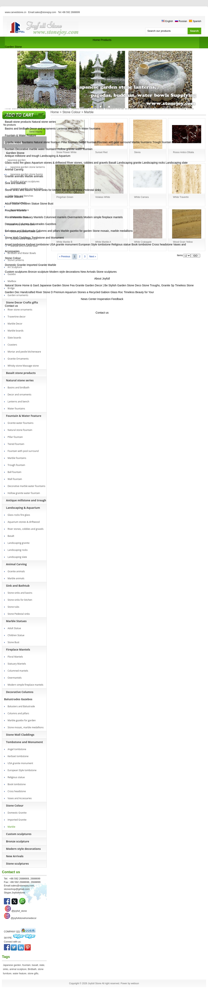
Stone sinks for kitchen (47, 189)
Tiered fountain (87, 142)
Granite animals (14, 176)
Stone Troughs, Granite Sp (158, 285)
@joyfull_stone (19, 911)
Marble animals (34, 176)
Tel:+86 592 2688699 (69, 12)
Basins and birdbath (17, 128)
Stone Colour (13, 258)
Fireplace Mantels (15, 210)
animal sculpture (18, 969)
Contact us (11, 305)
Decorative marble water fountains (36, 149)
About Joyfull (102, 278)
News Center (89, 299)
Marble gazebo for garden (76, 230)
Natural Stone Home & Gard (22, 285)
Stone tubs (68, 189)
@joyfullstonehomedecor (23, 918)
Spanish (195, 21)
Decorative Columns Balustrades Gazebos (30, 224)
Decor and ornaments (43, 128)
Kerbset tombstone (37, 244)
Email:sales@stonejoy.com (42, 12)
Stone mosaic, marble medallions (113, 230)
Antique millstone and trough (22, 155)
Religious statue (121, 244)
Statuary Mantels (33, 217)
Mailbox (12, 281)
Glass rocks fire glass (18, 162)
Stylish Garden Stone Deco (124, 285)
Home (96, 39)
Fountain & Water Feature (20, 135)
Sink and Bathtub (15, 183)
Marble (52, 264)
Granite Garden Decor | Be (91, 285)
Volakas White (102, 197)
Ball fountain (179, 142)
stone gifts (33, 973)
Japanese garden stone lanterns (27, 167)
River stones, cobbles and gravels (87, 162)
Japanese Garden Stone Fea (57, 285)
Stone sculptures (106, 271)
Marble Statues (14, 196)
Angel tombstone (15, 244)
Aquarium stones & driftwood (48, 162)
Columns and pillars (48, 230)
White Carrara (141, 197)
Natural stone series (44, 121)
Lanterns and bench (69, 128)
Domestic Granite (15, 264)
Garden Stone (13, 46)
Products (106, 39)
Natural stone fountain (47, 142)
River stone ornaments (20, 309)
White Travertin (181, 197)
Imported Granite (37, 264)
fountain (26, 965)
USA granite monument (64, 244)
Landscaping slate (177, 162)
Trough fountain (161, 142)
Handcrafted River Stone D (36, 292)
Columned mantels (55, 217)
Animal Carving (14, 169)
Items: (180, 255)
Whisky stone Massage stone (23, 365)
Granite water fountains (19, 142)
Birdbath (32, 969)
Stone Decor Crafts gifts (22, 302)
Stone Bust (46, 203)
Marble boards (16, 330)
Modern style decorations (64, 271)
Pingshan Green (64, 197)
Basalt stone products (18, 121)
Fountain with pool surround (114, 142)
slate (41, 965)
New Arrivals (88, 271)
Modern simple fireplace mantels (103, 217)
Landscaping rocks (153, 162)
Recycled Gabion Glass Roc (106, 292)
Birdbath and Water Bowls (22, 253)
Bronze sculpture (38, 271)
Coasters (12, 344)
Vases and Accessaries (20, 798)
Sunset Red (101, 152)
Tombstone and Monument (47, 237)
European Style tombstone (95, 244)
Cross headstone (162, 244)
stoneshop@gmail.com (17, 889)
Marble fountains (142, 142)
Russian (181, 21)
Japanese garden (12, 965)
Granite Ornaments (18, 358)
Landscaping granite (129, 162)
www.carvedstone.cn (15, 12)
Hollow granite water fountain (75, 149)
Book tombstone (141, 244)
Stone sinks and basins (19, 189)
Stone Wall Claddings (18, 237)
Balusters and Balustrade (20, 230)
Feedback (117, 299)
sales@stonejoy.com (22, 885)
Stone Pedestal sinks (88, 189)
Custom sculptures (16, 271)
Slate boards (14, 337)
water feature (19, 973)
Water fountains (91, 128)
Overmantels (75, 217)
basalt (35, 965)
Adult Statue (12, 203)
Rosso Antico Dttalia (183, 152)
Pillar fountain (69, 142)
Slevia (137, 152)
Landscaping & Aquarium (55, 155)
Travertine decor (16, 316)
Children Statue (29, 203)
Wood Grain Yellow (183, 242)
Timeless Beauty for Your (139, 292)
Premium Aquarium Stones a (71, 292)
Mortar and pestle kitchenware (24, 351)
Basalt (112, 162)
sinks (5, 969)
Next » (92, 256)
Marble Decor (15, 323)
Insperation (104, 299)
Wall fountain (15, 479)
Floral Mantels (13, 217)
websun (135, 983)
